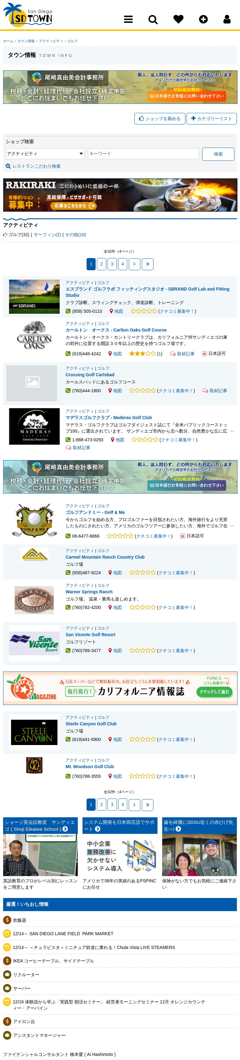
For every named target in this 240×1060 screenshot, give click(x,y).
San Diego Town (30, 17)
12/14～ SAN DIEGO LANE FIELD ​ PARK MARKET (63, 955)
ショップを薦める (160, 119)
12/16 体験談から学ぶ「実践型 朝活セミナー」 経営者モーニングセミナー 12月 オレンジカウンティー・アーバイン (109, 1026)
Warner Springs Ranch (89, 601)
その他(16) (75, 234)
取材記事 (182, 357)
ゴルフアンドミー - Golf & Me (95, 520)
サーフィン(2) (47, 234)
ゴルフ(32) (18, 234)
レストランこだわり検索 (33, 166)
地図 (116, 311)
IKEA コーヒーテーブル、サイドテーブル (53, 982)
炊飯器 (19, 941)
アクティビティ (49, 41)
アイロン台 (24, 1043)
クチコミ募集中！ (177, 311)
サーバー (22, 1009)
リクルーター (26, 996)
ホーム (8, 41)
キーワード (78, 154)
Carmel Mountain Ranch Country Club (105, 567)
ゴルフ (69, 41)
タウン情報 (25, 41)
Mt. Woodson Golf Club (90, 788)
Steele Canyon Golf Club (91, 741)
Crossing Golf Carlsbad (34, 389)
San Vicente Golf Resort (90, 648)
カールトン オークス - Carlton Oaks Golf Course (116, 333)
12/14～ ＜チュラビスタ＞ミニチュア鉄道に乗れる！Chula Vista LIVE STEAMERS (94, 968)
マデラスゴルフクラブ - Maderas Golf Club (109, 425)
